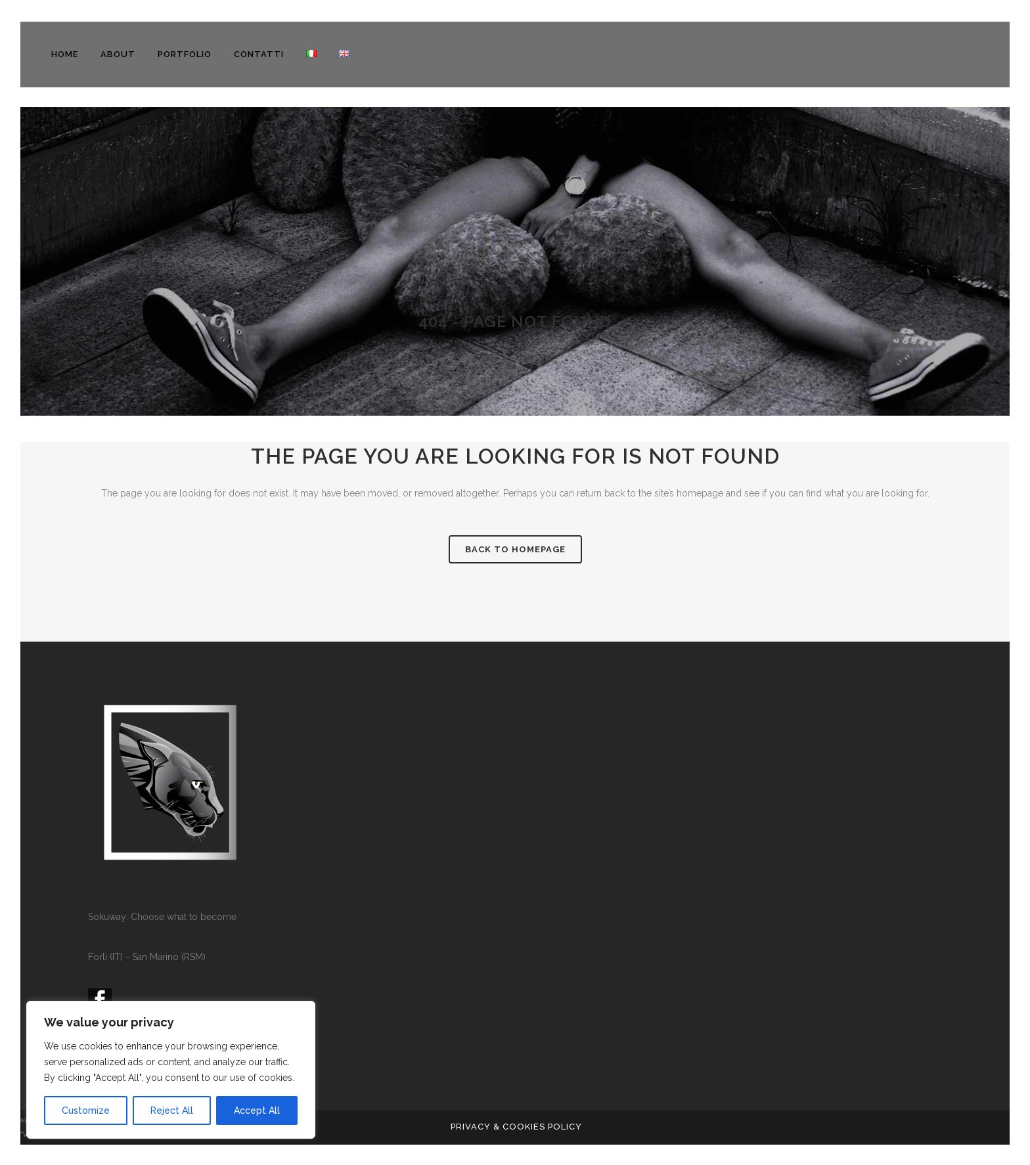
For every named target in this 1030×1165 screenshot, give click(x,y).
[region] (170, 1070)
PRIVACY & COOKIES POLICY (516, 1127)
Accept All (257, 1110)
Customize (86, 1110)
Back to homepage (515, 549)
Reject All (171, 1110)
